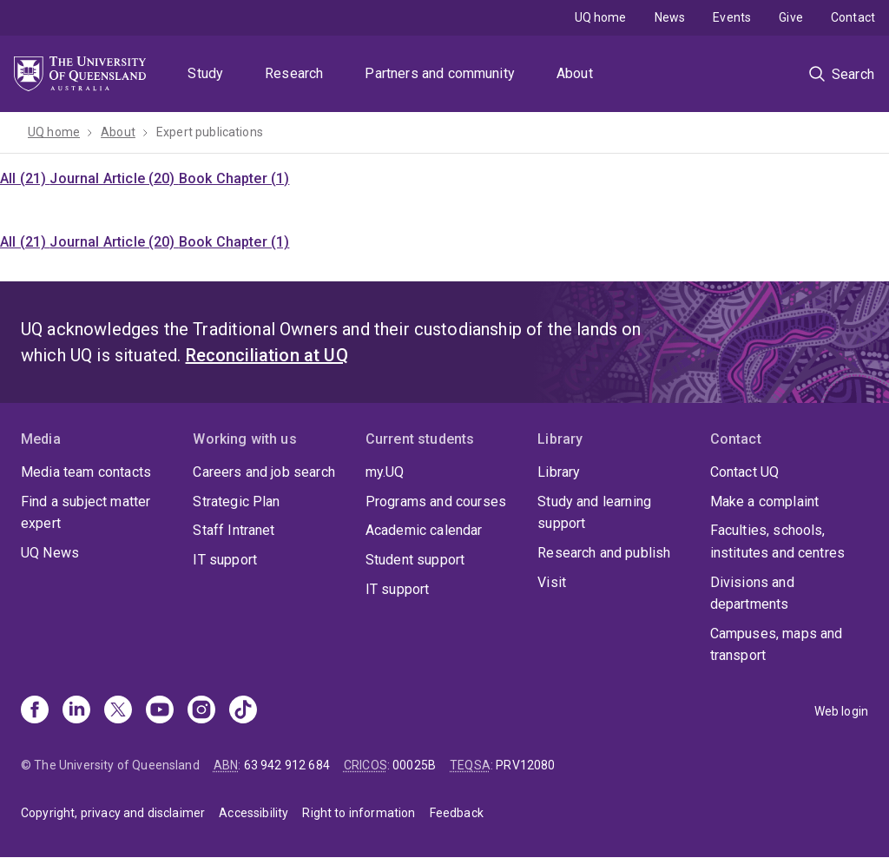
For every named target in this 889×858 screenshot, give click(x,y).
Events (732, 17)
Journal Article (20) (113, 178)
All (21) (24, 178)
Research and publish (603, 552)
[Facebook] (35, 711)
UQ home (601, 17)
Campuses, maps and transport (776, 644)
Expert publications (209, 132)
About (574, 73)
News (670, 17)
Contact (853, 17)
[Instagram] (201, 711)
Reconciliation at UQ (267, 355)
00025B (414, 765)
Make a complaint (765, 501)
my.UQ (385, 472)
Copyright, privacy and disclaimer (113, 813)
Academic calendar (424, 530)
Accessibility (253, 813)
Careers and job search (264, 472)
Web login (841, 711)
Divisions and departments (752, 593)
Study (205, 73)
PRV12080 (525, 765)
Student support (414, 559)
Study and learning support (594, 512)
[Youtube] (160, 711)
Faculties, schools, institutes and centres (778, 541)
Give (791, 17)
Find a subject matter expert (85, 512)
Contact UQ (745, 472)
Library (558, 472)
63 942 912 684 (287, 765)
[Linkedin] (76, 711)
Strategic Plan (236, 501)
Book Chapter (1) (234, 178)
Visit (551, 582)
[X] (118, 711)
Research (294, 73)
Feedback (457, 813)
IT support (225, 559)
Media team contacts (86, 472)
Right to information (358, 813)
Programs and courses (435, 501)
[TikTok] (243, 711)
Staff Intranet (233, 530)
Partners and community (440, 73)
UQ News (50, 552)
